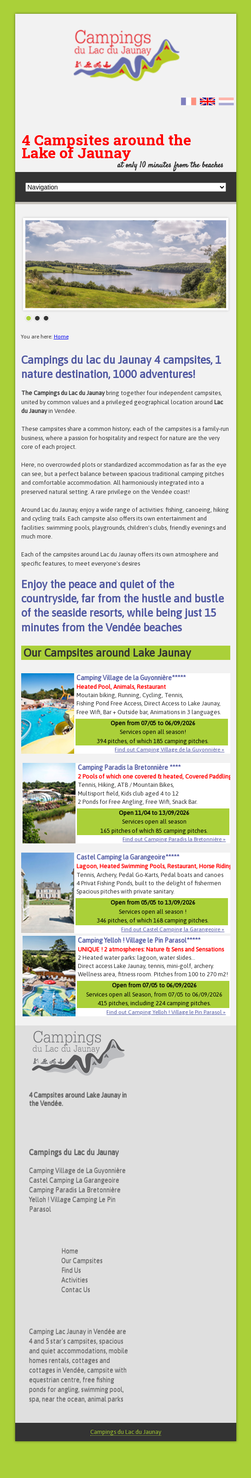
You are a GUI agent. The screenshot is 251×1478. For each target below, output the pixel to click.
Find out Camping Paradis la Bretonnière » (174, 839)
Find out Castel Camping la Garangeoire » (172, 929)
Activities (74, 1280)
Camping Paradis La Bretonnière (75, 1190)
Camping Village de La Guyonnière (77, 1170)
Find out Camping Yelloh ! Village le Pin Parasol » (166, 1012)
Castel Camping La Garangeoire (74, 1180)
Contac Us (75, 1290)
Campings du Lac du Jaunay (125, 1431)
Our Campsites (82, 1261)
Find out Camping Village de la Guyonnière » (169, 749)
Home (61, 336)
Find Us (71, 1270)
